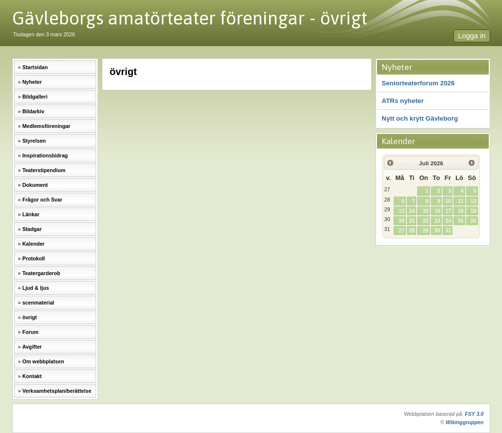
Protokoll (33, 258)
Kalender (33, 244)
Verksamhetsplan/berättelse (56, 391)
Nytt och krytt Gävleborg (420, 118)
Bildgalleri (35, 97)
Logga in (471, 36)
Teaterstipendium (43, 170)
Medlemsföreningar (46, 126)
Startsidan (35, 67)
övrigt (29, 317)
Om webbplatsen (43, 361)
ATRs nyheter (403, 100)
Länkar (30, 214)
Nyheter (32, 82)
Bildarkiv (33, 111)
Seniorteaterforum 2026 (418, 83)
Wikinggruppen (464, 422)
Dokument (35, 185)
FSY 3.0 (474, 414)
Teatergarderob (41, 273)
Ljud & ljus (35, 288)
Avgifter (32, 347)
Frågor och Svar (42, 200)
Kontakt (32, 376)
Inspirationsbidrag (45, 155)
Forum (30, 332)
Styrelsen (34, 141)
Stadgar (32, 229)
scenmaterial (38, 303)
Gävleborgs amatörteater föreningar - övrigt (189, 17)
